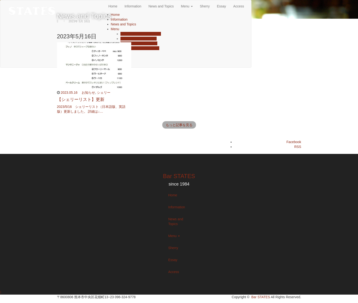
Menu (174, 236)
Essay (172, 260)
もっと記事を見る (179, 125)
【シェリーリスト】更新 (80, 99)
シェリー (103, 92)
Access (173, 272)
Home (172, 195)
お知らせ (88, 92)
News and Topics (175, 221)
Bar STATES (179, 176)
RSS (297, 147)
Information (176, 207)
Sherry (173, 248)
